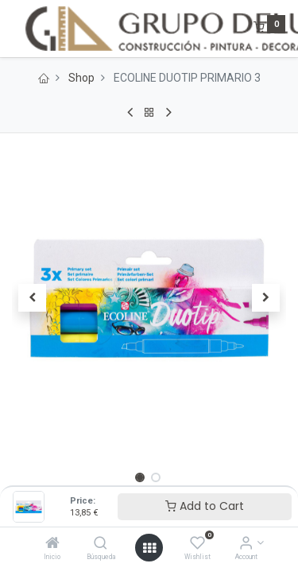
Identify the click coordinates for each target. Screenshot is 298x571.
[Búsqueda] (100, 544)
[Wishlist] (197, 544)
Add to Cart (204, 506)
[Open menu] (149, 548)
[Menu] (13, 29)
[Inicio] (52, 544)
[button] (32, 298)
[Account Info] (245, 544)
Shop (81, 77)
